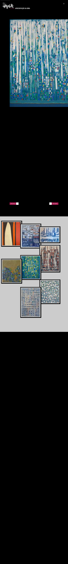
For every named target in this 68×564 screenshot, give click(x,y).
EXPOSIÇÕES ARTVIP (43, 1)
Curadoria (34, 1)
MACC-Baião (15, 1)
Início (6, 1)
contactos (52, 1)
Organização (24, 1)
